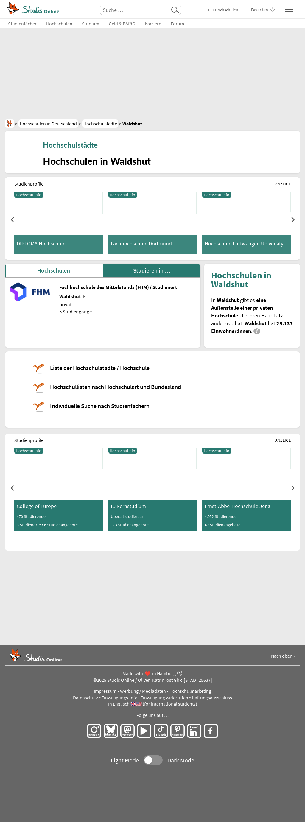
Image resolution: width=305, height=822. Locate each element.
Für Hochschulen (223, 10)
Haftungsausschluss (212, 697)
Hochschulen (59, 24)
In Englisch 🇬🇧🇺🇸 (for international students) (152, 704)
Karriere (153, 24)
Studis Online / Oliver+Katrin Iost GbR (144, 680)
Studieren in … (151, 270)
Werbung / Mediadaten (143, 691)
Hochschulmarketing (190, 691)
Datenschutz (85, 697)
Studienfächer (22, 24)
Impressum (105, 691)
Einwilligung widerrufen (164, 697)
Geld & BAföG (122, 24)
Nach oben (281, 656)
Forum (177, 24)
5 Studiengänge (75, 311)
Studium (90, 24)
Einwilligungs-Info (120, 697)
